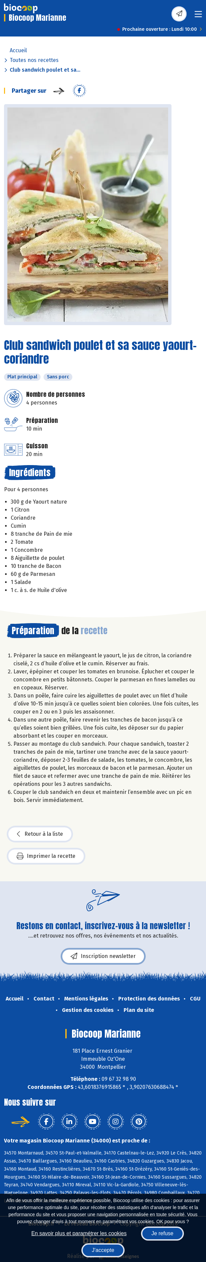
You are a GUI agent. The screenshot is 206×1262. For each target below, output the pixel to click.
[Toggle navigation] (198, 16)
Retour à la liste (40, 834)
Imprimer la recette (46, 856)
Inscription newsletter (103, 956)
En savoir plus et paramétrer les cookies (79, 1233)
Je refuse (162, 1233)
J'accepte (103, 1250)
